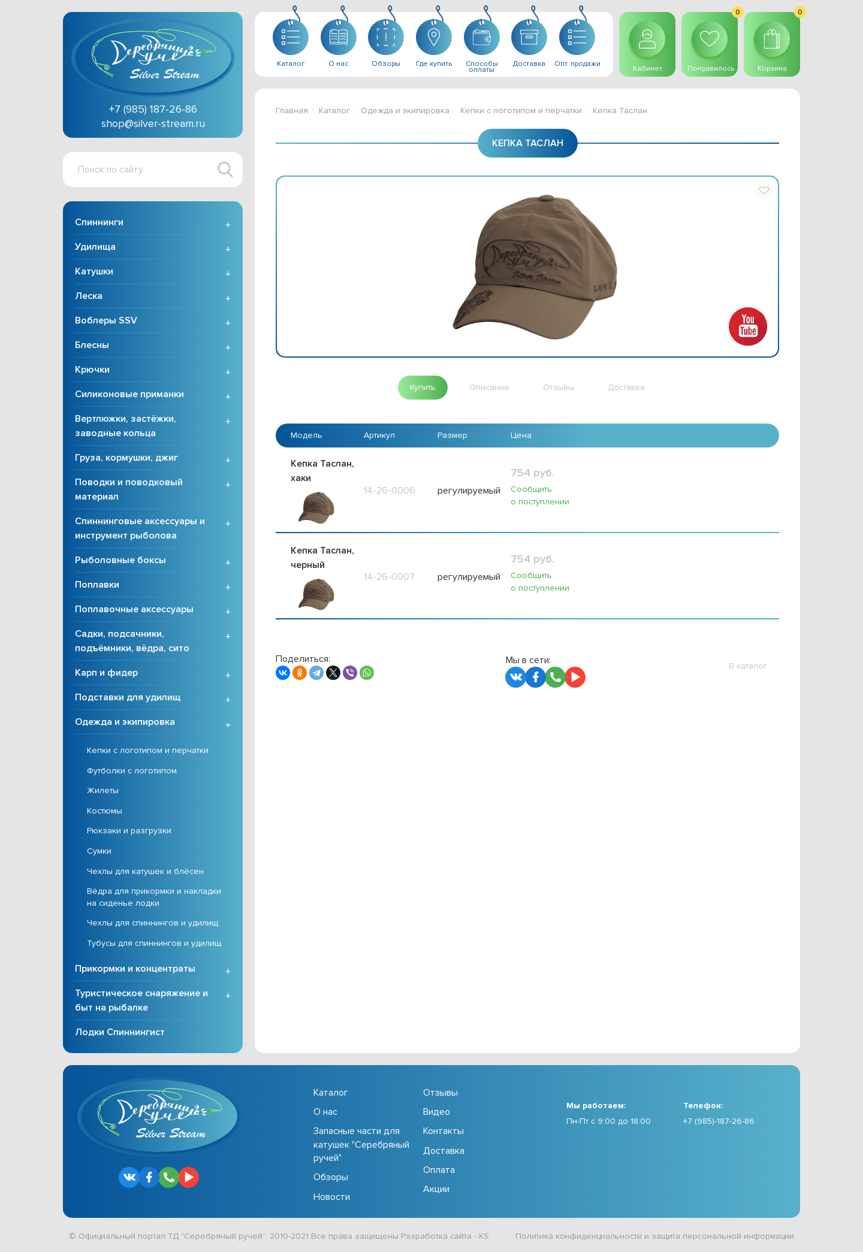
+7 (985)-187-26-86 (719, 1121)
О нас (325, 1112)
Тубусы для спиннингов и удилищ (154, 943)
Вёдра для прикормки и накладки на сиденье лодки (154, 897)
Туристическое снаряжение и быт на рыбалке (141, 1000)
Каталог (334, 110)
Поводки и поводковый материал (129, 489)
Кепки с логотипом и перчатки (148, 750)
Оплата (439, 1170)
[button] (764, 190)
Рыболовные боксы (120, 560)
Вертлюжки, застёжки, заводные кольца (125, 426)
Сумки (99, 851)
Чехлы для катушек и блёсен (145, 871)
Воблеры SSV (106, 320)
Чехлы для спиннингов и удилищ (152, 923)
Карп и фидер (106, 673)
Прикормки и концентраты (135, 969)
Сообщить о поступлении (539, 495)
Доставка (443, 1151)
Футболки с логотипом (132, 771)
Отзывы (440, 1093)
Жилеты (103, 790)
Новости (331, 1197)
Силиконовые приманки (129, 394)
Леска (88, 296)
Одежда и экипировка (125, 722)
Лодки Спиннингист (120, 1032)
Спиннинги (99, 222)
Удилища (95, 247)
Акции (436, 1189)
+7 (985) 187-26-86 (153, 109)
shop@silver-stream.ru (153, 123)
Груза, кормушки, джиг (126, 458)
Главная (292, 110)
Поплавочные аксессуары (134, 609)
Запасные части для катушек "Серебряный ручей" (361, 1144)
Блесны (92, 345)
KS (484, 1236)
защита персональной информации (722, 1236)
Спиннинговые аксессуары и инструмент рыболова (140, 528)
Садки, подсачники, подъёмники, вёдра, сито (132, 641)
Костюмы (104, 811)
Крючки (92, 370)
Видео (436, 1112)
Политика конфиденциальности (578, 1236)
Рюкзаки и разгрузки (129, 830)
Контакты (443, 1131)
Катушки (94, 271)
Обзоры (330, 1177)
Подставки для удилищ (127, 697)
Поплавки (97, 585)
